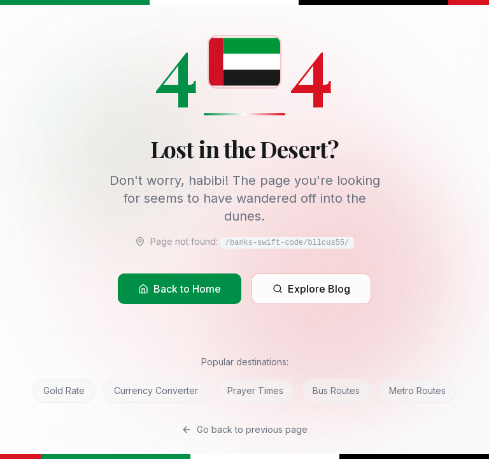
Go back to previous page (244, 429)
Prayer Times (255, 390)
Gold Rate (64, 390)
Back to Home (179, 288)
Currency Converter (156, 390)
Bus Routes (336, 390)
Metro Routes (417, 390)
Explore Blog (311, 288)
